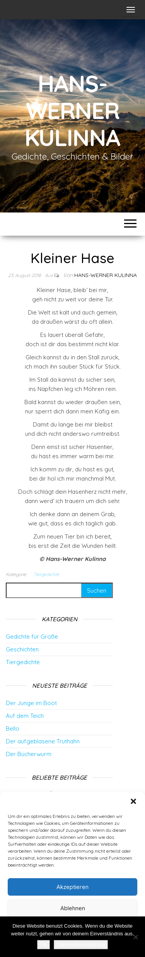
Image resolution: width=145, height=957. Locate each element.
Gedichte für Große (32, 636)
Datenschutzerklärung (80, 944)
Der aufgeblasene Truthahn (43, 741)
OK (43, 944)
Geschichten (22, 649)
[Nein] (135, 937)
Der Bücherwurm (28, 754)
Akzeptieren (72, 887)
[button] (133, 801)
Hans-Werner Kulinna (73, 110)
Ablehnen (72, 908)
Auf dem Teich (25, 715)
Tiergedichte (46, 574)
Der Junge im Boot (31, 703)
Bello (12, 728)
